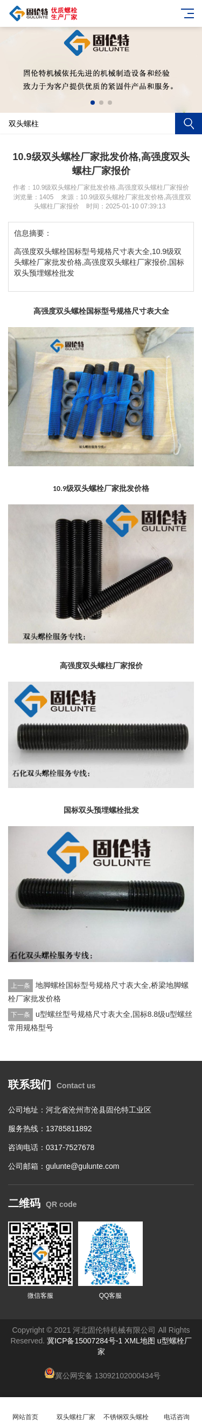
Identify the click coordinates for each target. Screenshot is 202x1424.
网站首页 (25, 1411)
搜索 (188, 123)
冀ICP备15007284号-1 (84, 1340)
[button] (92, 102)
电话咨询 (176, 1411)
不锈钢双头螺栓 (126, 1411)
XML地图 (139, 1340)
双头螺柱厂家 (76, 1411)
